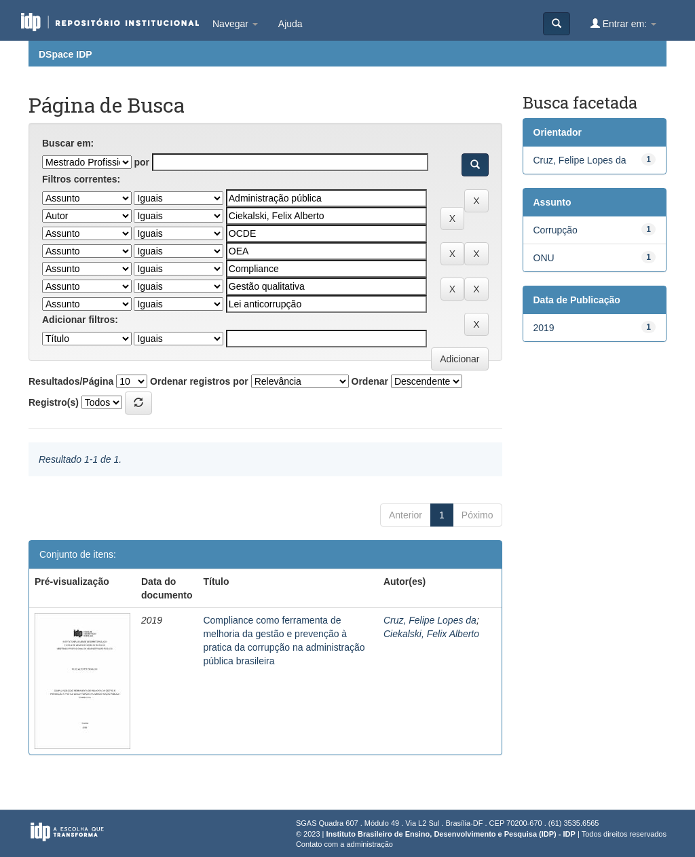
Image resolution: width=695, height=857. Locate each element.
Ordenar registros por (199, 381)
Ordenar (370, 381)
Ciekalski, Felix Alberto (431, 633)
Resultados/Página (71, 381)
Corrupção (555, 230)
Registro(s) (54, 402)
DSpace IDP (65, 54)
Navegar (235, 23)
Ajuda (290, 23)
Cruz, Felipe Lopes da (429, 620)
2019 (544, 327)
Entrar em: (623, 23)
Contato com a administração (344, 844)
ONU (544, 257)
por (141, 162)
